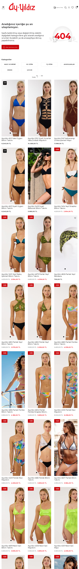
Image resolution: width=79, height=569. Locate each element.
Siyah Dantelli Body (26, 497)
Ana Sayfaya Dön (10, 47)
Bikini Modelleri (7, 485)
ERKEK (9, 70)
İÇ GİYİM (49, 64)
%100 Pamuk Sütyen (24, 490)
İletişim (4, 530)
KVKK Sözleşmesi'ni (12, 464)
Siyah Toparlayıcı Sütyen (25, 486)
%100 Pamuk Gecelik (24, 501)
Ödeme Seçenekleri (44, 504)
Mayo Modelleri (7, 482)
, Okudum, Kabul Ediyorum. (16, 464)
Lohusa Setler (6, 501)
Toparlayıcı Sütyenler (5, 494)
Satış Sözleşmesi (43, 495)
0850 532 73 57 (42, 482)
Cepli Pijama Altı (25, 511)
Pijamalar (5, 491)
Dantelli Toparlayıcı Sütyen (25, 482)
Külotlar (4, 488)
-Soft (28, 567)
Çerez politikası (7, 521)
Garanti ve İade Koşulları (42, 491)
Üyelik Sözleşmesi (43, 488)
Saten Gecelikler (7, 498)
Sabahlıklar (5, 507)
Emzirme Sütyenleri (9, 504)
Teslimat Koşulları (43, 498)
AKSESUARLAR (69, 64)
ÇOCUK (29, 70)
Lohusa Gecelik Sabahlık (24, 494)
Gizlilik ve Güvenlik (43, 501)
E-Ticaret (33, 567)
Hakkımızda (6, 527)
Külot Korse (23, 504)
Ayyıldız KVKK (6, 518)
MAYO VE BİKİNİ (10, 64)
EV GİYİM (29, 64)
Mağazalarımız (7, 524)
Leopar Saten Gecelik (24, 508)
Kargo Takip (41, 485)
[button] (10, 111)
